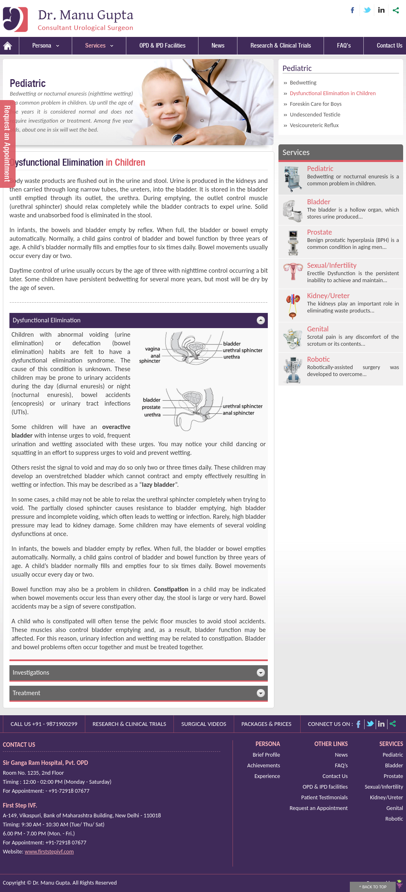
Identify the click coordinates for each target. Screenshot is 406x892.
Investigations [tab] (139, 672)
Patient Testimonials (324, 797)
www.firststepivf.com (49, 851)
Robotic (394, 818)
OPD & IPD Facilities (162, 46)
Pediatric (393, 754)
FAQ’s (344, 46)
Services (99, 46)
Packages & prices (267, 724)
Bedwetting (303, 82)
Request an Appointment (319, 808)
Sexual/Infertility (384, 786)
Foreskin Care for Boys (316, 103)
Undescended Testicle (315, 114)
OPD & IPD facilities (325, 786)
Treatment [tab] (139, 693)
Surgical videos (203, 724)
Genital (394, 808)
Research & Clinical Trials (281, 46)
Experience (267, 776)
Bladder (394, 765)
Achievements (263, 765)
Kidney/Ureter (386, 797)
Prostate (393, 776)
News (218, 46)
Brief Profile (266, 754)
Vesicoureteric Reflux (314, 125)
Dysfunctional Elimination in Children (333, 93)
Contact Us (389, 46)
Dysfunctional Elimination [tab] (139, 320)
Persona (45, 46)
